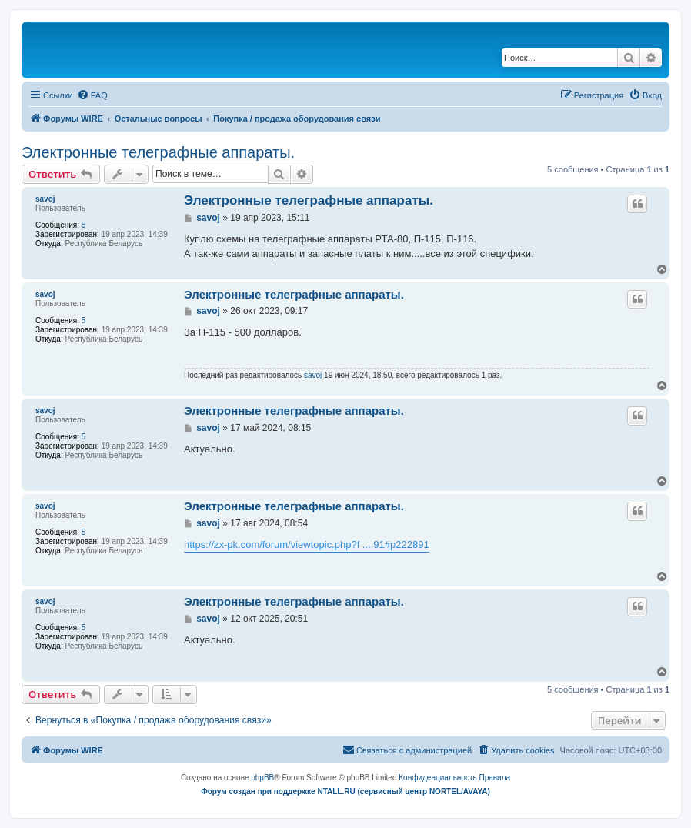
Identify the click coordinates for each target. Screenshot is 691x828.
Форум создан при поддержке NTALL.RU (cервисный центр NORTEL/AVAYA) (345, 791)
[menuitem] (92, 95)
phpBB (262, 777)
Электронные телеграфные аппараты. (158, 152)
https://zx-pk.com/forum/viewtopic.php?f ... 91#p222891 (306, 544)
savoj (45, 199)
